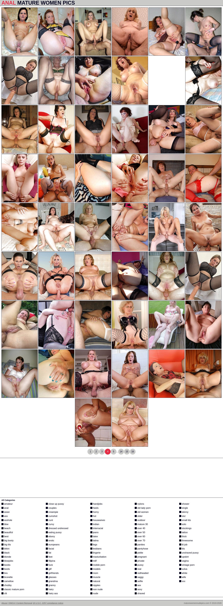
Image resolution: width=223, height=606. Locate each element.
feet (49, 557)
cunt (49, 520)
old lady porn (143, 508)
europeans (52, 544)
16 (132, 451)
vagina (184, 561)
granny (51, 585)
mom (94, 573)
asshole (6, 520)
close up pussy (55, 504)
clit (4, 593)
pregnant (141, 557)
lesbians (95, 548)
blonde (6, 557)
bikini (5, 548)
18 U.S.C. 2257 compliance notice (48, 603)
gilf (48, 569)
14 (121, 451)
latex (94, 536)
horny (94, 512)
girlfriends (52, 573)
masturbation (98, 557)
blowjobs (7, 561)
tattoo (183, 532)
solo (182, 524)
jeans (94, 532)
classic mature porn (12, 589)
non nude (96, 589)
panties (140, 544)
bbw (4, 524)
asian (5, 512)
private (139, 561)
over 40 (140, 528)
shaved (140, 593)
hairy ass (52, 593)
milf (93, 561)
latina (94, 540)
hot (93, 516)
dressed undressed (57, 528)
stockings (185, 528)
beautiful (7, 532)
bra (4, 573)
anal (5, 508)
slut (182, 516)
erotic (50, 540)
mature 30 (141, 524)
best (5, 536)
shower (184, 504)
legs (93, 544)
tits (182, 548)
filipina (50, 561)
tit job (183, 544)
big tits (6, 544)
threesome (186, 540)
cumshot (51, 516)
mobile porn (97, 565)
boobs (5, 565)
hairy (50, 589)
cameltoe (7, 581)
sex (138, 585)
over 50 (140, 532)
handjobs (96, 504)
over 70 (140, 540)
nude (94, 593)
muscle (95, 577)
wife (182, 577)
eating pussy (53, 532)
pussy (139, 565)
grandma (52, 581)
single (183, 508)
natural (95, 581)
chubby (6, 585)
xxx (182, 581)
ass (4, 516)
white (183, 573)
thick (183, 536)
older (139, 516)
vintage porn (187, 565)
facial (50, 548)
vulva (183, 569)
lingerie (95, 552)
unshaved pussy (189, 552)
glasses (51, 577)
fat (48, 552)
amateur (7, 504)
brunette (7, 577)
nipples (95, 585)
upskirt (184, 557)
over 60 (140, 536)
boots (5, 569)
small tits (185, 520)
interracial (96, 528)
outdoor (140, 520)
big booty (7, 540)
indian (94, 524)
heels (94, 508)
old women (142, 512)
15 (127, 451)
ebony (50, 536)
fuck (49, 565)
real (138, 569)
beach (5, 528)
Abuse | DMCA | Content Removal (16, 603)
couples (51, 508)
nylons (139, 504)
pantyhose (141, 548)
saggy (139, 577)
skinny (183, 512)
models (95, 569)
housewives (97, 520)
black (5, 552)
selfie (139, 581)
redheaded (141, 573)
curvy (50, 524)
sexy (138, 589)
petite (139, 552)
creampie (52, 512)
